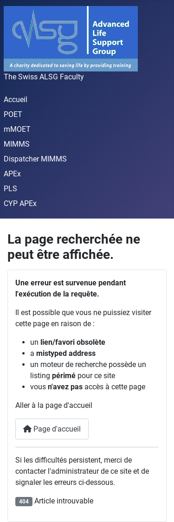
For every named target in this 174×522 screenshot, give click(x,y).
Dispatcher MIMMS (35, 159)
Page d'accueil (52, 429)
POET (13, 114)
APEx (12, 173)
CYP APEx (20, 203)
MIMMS (17, 144)
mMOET (17, 129)
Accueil (15, 99)
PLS (10, 188)
